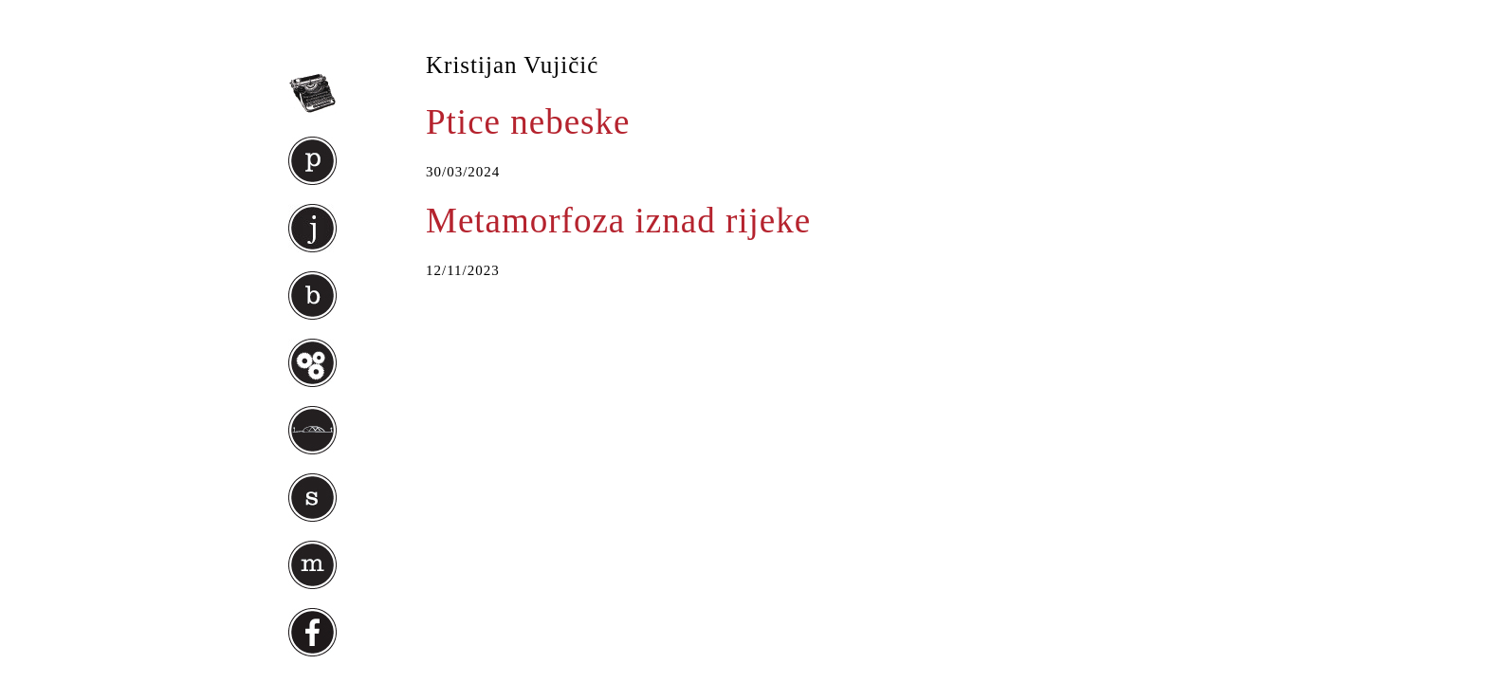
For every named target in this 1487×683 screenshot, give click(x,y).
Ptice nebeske (528, 121)
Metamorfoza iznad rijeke (618, 220)
